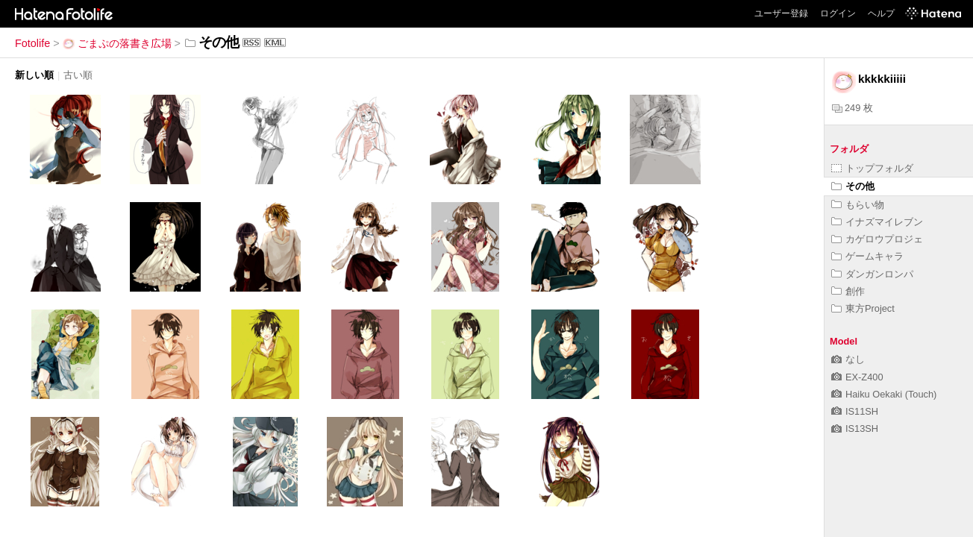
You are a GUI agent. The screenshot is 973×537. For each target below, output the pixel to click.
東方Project (863, 308)
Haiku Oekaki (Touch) (883, 394)
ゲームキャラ (867, 256)
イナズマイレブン (877, 221)
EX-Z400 (857, 377)
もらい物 (857, 204)
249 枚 (852, 107)
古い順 (78, 75)
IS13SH (854, 428)
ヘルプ (881, 13)
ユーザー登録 (781, 13)
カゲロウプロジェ (877, 239)
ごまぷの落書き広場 (117, 43)
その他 (853, 186)
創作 (848, 291)
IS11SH (854, 411)
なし (848, 359)
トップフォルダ (872, 168)
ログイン (838, 13)
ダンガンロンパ (872, 274)
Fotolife (32, 43)
